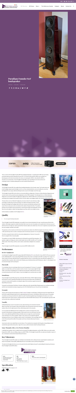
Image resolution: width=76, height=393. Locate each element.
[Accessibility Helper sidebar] (74, 379)
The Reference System (47, 6)
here (23, 211)
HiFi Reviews (24, 6)
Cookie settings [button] (67, 391)
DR (32, 255)
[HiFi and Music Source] (10, 6)
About (62, 6)
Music (38, 6)
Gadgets (57, 6)
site (16, 367)
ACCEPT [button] (72, 391)
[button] (61, 1)
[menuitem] (61, 1)
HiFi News (31, 6)
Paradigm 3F (24, 292)
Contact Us (68, 6)
